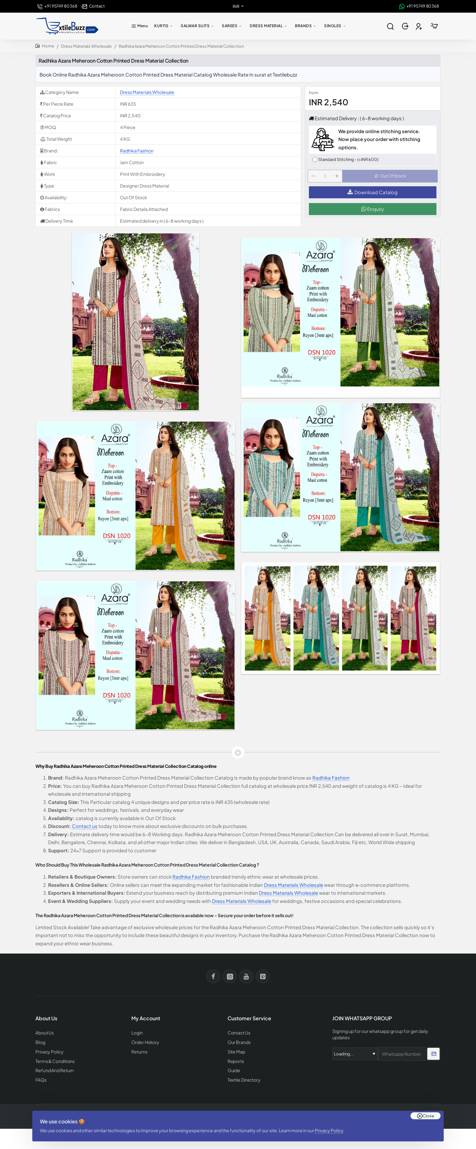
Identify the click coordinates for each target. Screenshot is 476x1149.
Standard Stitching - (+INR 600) (348, 159)
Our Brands (238, 1041)
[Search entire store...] (390, 26)
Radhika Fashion (136, 150)
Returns (138, 1050)
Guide (234, 1068)
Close (428, 1108)
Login (136, 1032)
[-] (314, 178)
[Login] (406, 26)
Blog (40, 1041)
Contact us (84, 826)
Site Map (236, 1050)
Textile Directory (243, 1077)
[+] (338, 178)
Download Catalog (373, 196)
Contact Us (238, 1032)
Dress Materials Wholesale (86, 46)
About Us (44, 1032)
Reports (235, 1059)
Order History (144, 1041)
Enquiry (372, 213)
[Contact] (93, 6)
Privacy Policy (331, 1125)
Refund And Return (52, 1068)
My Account (145, 1019)
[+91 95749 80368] (57, 6)
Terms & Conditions (54, 1059)
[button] (391, 178)
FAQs (40, 1077)
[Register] (419, 26)
